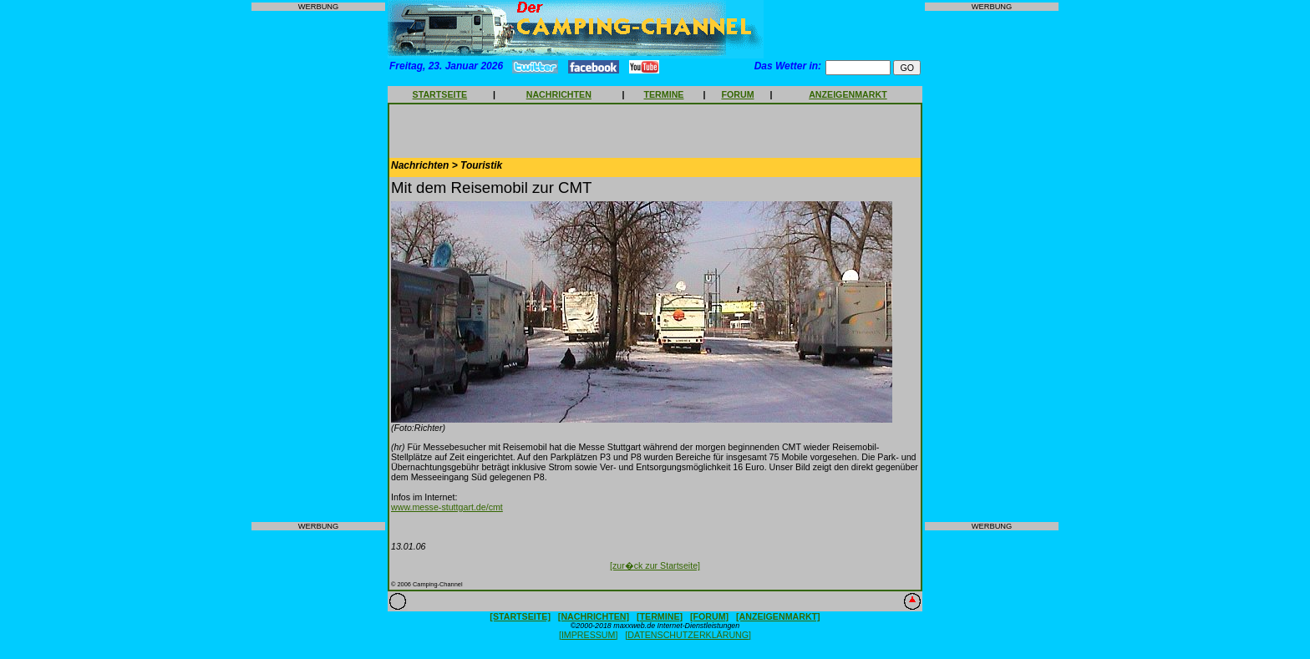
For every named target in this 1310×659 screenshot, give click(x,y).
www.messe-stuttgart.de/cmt (447, 507)
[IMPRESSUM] (588, 635)
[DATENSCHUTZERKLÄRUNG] (688, 635)
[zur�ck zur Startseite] (655, 565)
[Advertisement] (318, 266)
